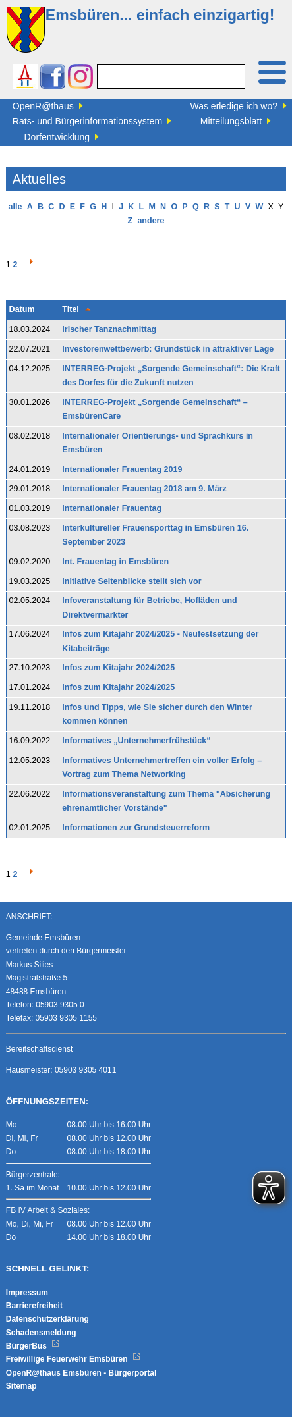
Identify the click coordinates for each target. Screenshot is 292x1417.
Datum (22, 309)
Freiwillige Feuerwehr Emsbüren (73, 1359)
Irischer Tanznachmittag (109, 329)
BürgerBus (32, 1345)
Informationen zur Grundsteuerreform (136, 827)
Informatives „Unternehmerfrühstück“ (136, 740)
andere (150, 220)
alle (15, 206)
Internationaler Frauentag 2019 (122, 469)
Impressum (27, 1292)
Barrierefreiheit (34, 1305)
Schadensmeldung (41, 1332)
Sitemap (21, 1386)
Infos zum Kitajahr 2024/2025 (118, 667)
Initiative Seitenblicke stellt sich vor (131, 581)
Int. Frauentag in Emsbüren (115, 561)
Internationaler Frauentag (111, 508)
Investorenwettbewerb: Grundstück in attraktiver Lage (168, 349)
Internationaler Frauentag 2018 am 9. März (144, 488)
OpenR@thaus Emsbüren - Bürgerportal (81, 1372)
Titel (70, 309)
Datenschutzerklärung (47, 1318)
